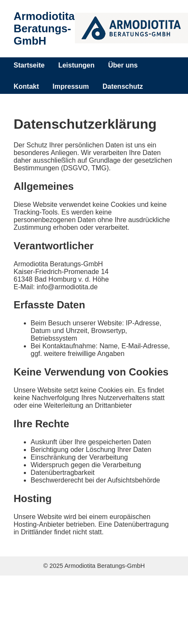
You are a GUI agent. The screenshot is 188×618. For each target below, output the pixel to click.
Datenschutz (123, 86)
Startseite (29, 65)
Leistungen (76, 65)
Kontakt (26, 86)
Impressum (71, 86)
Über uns (122, 65)
